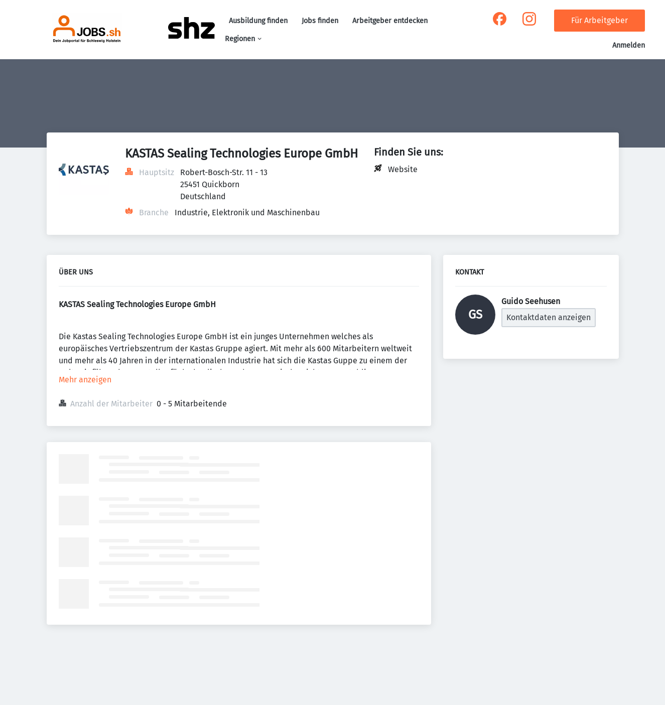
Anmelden (628, 45)
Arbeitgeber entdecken (390, 21)
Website (403, 169)
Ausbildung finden (258, 21)
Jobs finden (320, 21)
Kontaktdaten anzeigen (548, 317)
